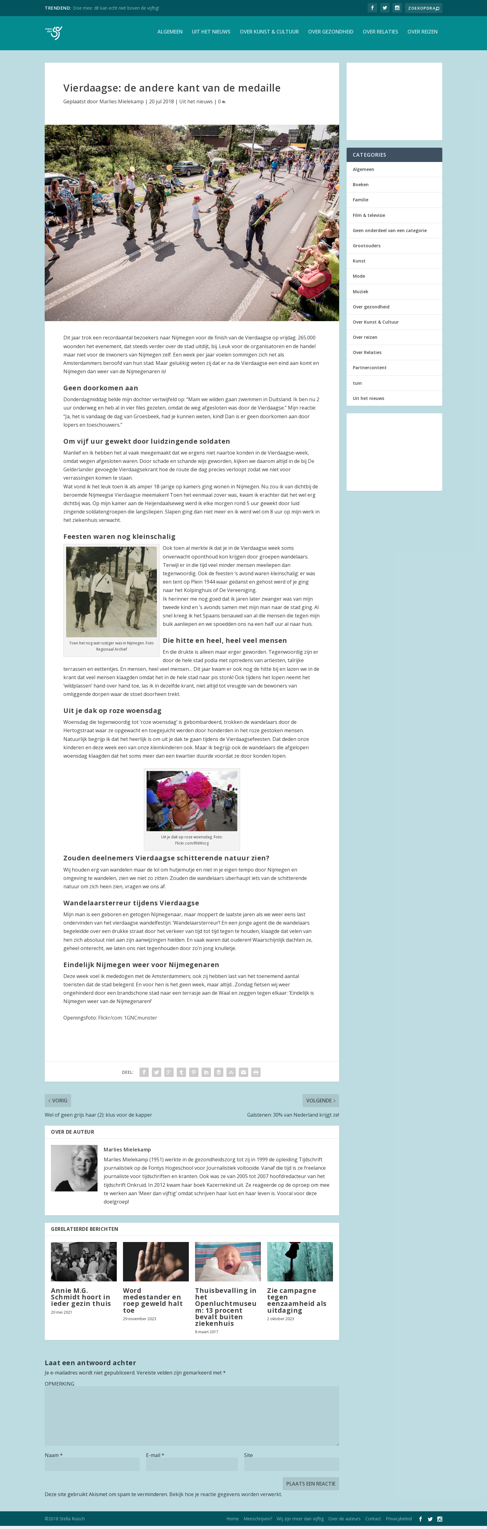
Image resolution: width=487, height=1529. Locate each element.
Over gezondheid (330, 35)
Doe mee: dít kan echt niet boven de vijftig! (116, 8)
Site (248, 1458)
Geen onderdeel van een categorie (390, 233)
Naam (54, 1458)
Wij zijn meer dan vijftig (300, 1522)
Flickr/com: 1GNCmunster (127, 1020)
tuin (357, 386)
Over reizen (422, 35)
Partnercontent (370, 371)
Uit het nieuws (211, 35)
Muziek (360, 295)
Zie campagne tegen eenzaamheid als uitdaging (297, 1303)
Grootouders (366, 249)
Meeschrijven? (258, 1522)
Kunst (359, 264)
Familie (360, 203)
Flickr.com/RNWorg (192, 846)
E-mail (155, 1458)
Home (232, 1522)
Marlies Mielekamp (121, 104)
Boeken (361, 188)
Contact (373, 1522)
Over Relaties (380, 35)
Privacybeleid (399, 1522)
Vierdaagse (128, 498)
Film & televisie (369, 218)
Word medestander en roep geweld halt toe (153, 1303)
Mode (359, 279)
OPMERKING (59, 1386)
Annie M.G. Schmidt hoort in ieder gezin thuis (81, 1300)
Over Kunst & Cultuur (269, 35)
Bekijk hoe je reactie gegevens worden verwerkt (225, 1497)
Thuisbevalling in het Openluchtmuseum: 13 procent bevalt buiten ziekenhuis (226, 1310)
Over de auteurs (344, 1522)
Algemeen (170, 35)
